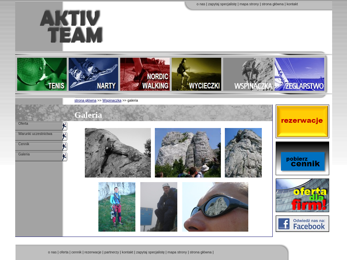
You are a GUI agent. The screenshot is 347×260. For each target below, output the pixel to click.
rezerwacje (93, 252)
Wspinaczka (111, 100)
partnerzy (111, 252)
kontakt (292, 4)
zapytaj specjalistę (222, 4)
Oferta (23, 123)
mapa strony (249, 4)
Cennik (23, 144)
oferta (63, 252)
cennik (76, 252)
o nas (201, 4)
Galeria (24, 154)
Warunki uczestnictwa (35, 134)
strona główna (273, 4)
